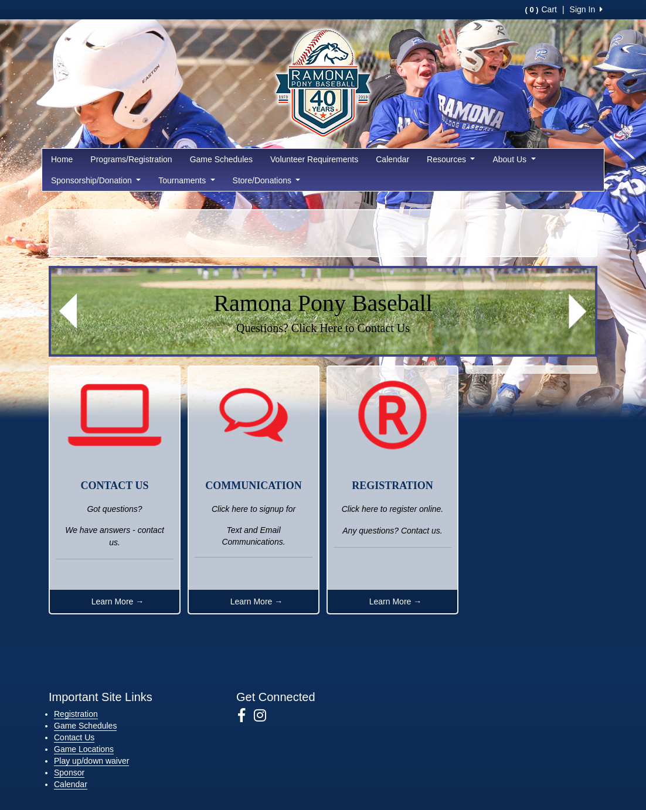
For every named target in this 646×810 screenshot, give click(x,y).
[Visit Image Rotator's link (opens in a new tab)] (323, 311)
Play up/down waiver (91, 760)
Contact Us (74, 737)
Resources (451, 159)
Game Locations (84, 749)
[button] (68, 311)
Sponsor (69, 772)
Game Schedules (221, 159)
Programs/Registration (131, 159)
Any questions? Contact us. (392, 530)
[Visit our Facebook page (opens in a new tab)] (246, 715)
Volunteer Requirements (314, 159)
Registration (76, 714)
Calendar (392, 159)
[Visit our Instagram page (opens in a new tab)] (264, 715)
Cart (540, 9)
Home (62, 159)
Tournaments (186, 180)
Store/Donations (267, 180)
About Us (513, 159)
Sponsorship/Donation (96, 180)
